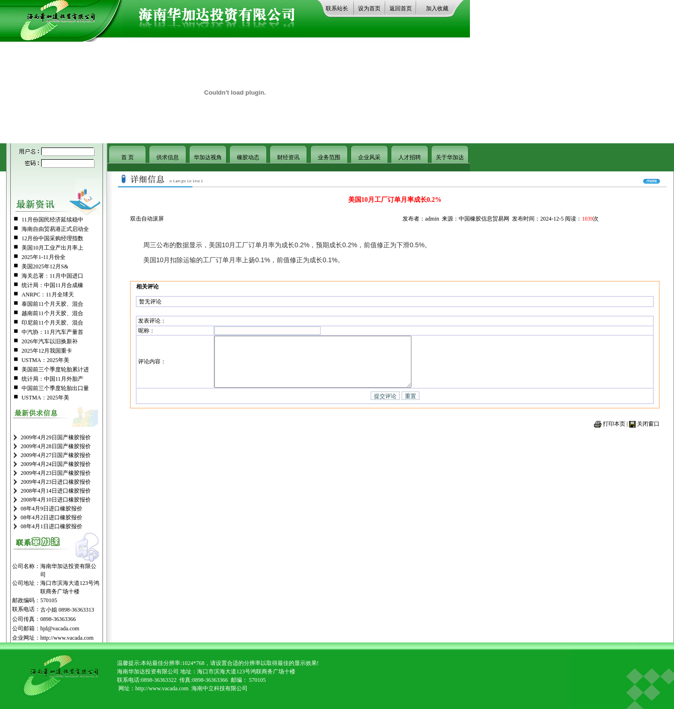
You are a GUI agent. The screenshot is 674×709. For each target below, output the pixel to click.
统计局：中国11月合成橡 (52, 285)
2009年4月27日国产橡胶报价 (56, 455)
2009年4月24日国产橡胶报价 (56, 464)
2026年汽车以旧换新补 (50, 341)
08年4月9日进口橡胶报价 (51, 508)
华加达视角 (208, 157)
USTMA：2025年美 (45, 360)
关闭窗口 (648, 430)
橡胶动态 (248, 157)
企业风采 (369, 157)
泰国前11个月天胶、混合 (52, 304)
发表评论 (149, 319)
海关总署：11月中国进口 (52, 276)
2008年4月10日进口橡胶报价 (56, 499)
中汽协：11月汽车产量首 (52, 332)
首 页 (127, 157)
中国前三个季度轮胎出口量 (55, 388)
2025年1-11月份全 (44, 257)
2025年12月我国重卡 (47, 350)
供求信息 (167, 157)
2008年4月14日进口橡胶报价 (56, 490)
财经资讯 (288, 157)
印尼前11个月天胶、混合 (52, 322)
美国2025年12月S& (45, 266)
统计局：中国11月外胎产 (52, 379)
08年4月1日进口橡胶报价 (51, 526)
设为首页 (369, 8)
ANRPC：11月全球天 (48, 294)
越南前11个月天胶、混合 (52, 313)
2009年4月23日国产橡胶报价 (56, 473)
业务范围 (329, 157)
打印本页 (614, 430)
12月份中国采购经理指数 (52, 238)
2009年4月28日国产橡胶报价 (56, 446)
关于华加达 (450, 157)
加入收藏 (437, 8)
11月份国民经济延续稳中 (52, 219)
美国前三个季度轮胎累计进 (55, 369)
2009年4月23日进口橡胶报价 (56, 482)
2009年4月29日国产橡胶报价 (56, 437)
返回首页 (400, 8)
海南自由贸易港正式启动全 (55, 229)
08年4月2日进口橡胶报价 (51, 517)
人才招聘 (409, 157)
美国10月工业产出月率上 (52, 247)
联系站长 (337, 8)
